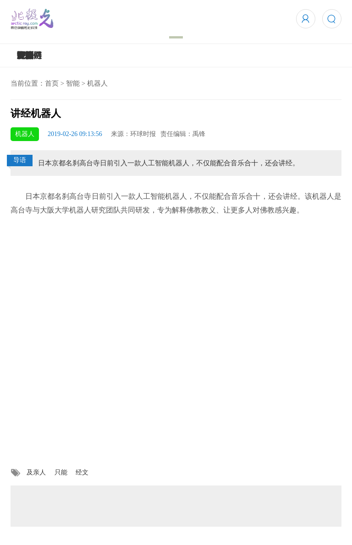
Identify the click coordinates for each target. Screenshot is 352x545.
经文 (82, 472)
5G (22, 55)
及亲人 (36, 472)
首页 (52, 83)
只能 (61, 472)
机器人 (97, 83)
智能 (73, 83)
